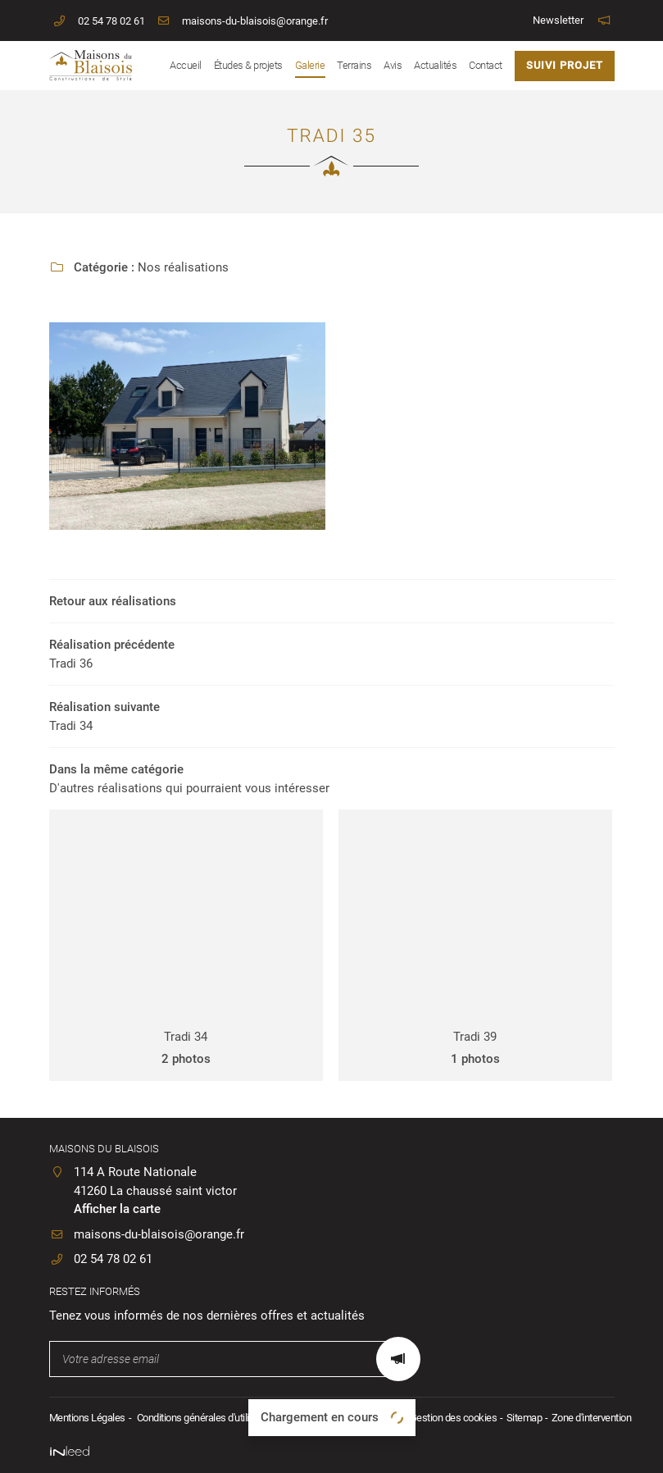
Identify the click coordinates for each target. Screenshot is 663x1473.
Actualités (435, 65)
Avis (393, 65)
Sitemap (524, 1417)
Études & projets (248, 65)
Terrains (354, 65)
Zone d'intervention (592, 1417)
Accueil (186, 65)
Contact (485, 65)
